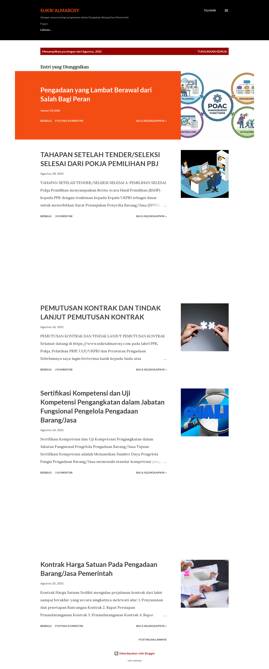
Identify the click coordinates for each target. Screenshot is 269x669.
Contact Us (66, 29)
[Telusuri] (210, 10)
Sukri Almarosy (59, 10)
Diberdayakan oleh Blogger (134, 653)
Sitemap (165, 29)
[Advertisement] (103, 261)
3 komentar (63, 216)
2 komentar (63, 369)
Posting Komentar (69, 120)
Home (44, 29)
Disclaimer (114, 29)
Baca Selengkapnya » (151, 120)
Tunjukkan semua (212, 51)
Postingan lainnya (153, 639)
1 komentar (63, 472)
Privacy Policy (140, 29)
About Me (90, 29)
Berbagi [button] (46, 120)
